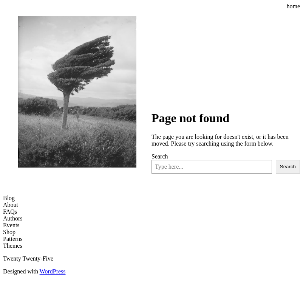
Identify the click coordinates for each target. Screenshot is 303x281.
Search (160, 156)
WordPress (53, 271)
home (293, 6)
